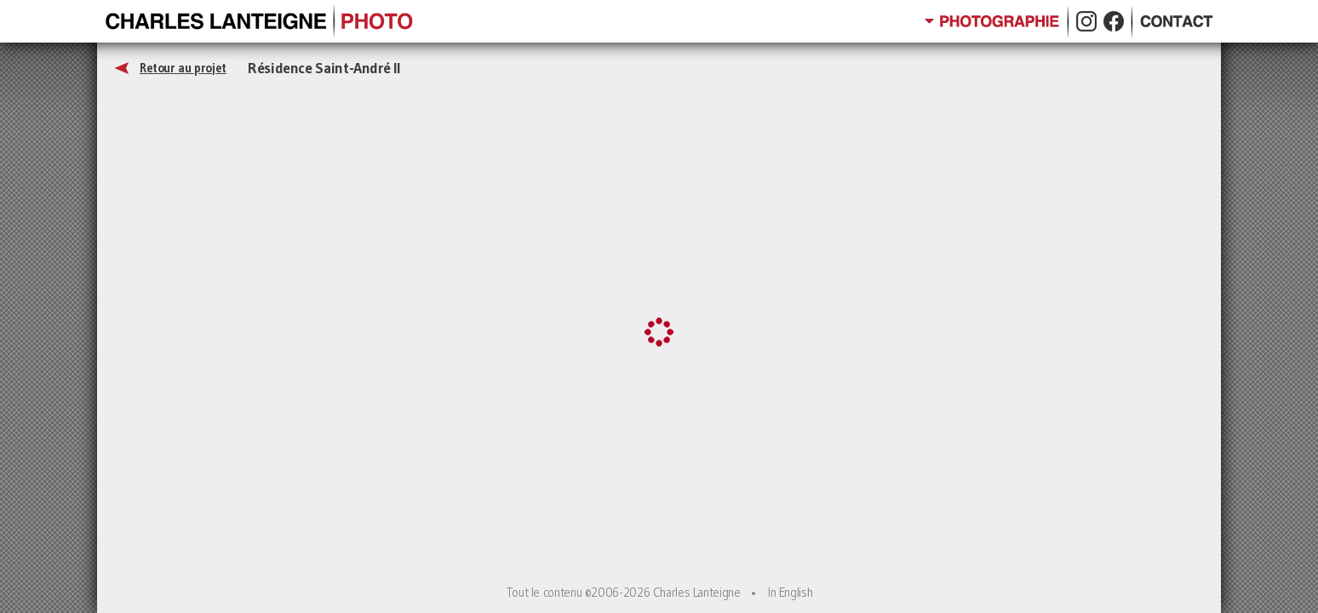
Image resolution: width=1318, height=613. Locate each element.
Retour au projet (183, 68)
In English (790, 592)
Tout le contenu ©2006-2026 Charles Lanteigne (623, 592)
